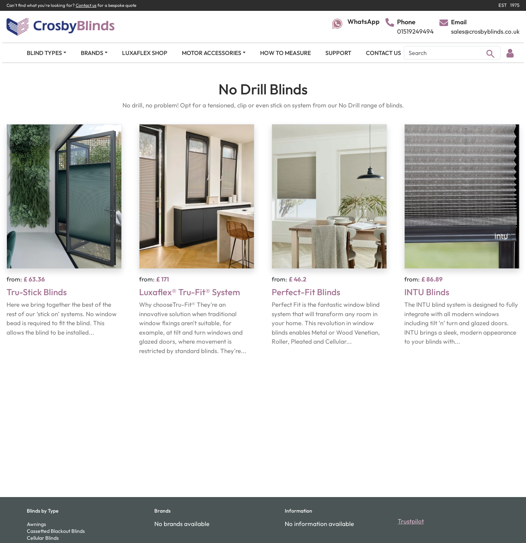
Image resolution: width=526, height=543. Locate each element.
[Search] (452, 53)
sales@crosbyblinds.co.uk (485, 31)
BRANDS (92, 52)
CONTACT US (383, 52)
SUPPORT (338, 52)
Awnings (36, 524)
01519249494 (415, 31)
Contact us (86, 5)
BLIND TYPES (44, 52)
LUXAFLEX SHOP (144, 52)
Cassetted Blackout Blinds (56, 531)
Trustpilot (411, 521)
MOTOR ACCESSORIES (211, 52)
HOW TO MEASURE (285, 52)
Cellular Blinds (43, 538)
